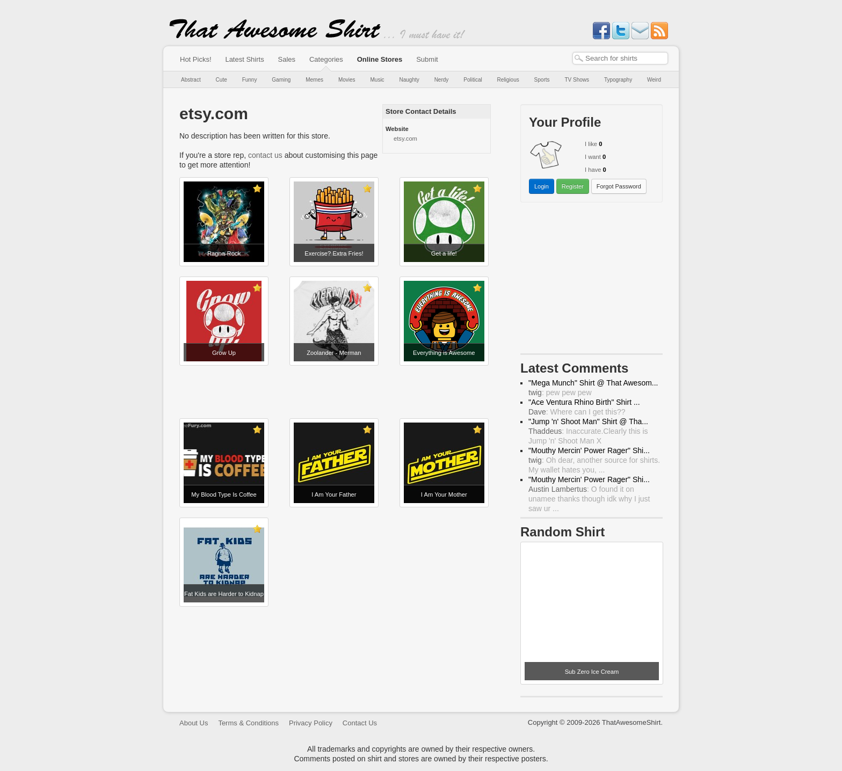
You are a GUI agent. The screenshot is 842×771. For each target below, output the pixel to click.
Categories (326, 59)
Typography (618, 80)
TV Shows (576, 80)
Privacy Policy (310, 723)
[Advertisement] (335, 392)
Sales (287, 59)
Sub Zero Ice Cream (592, 671)
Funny (249, 80)
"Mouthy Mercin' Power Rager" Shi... (589, 450)
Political (472, 80)
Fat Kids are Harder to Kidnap (224, 594)
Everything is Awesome (444, 353)
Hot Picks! (196, 59)
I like (591, 144)
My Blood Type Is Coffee (223, 494)
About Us (193, 723)
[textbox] (620, 58)
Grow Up (224, 353)
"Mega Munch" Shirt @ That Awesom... (593, 383)
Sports (542, 80)
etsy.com (405, 138)
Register (573, 186)
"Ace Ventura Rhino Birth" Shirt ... (584, 402)
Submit (427, 59)
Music (377, 80)
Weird (654, 80)
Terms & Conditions (248, 723)
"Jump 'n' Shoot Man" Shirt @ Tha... (588, 421)
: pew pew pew (560, 392)
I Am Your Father (333, 494)
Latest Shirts (244, 59)
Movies (346, 80)
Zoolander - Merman (334, 353)
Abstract (191, 80)
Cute (221, 80)
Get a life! (444, 253)
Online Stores (380, 59)
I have (593, 169)
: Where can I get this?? (577, 412)
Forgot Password (619, 186)
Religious (508, 80)
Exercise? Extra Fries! (333, 253)
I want (593, 157)
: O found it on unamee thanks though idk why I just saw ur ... (589, 499)
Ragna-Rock (224, 253)
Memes (314, 80)
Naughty (409, 80)
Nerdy (441, 80)
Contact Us (360, 723)
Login (541, 186)
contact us (265, 155)
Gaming (281, 80)
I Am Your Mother (444, 494)
